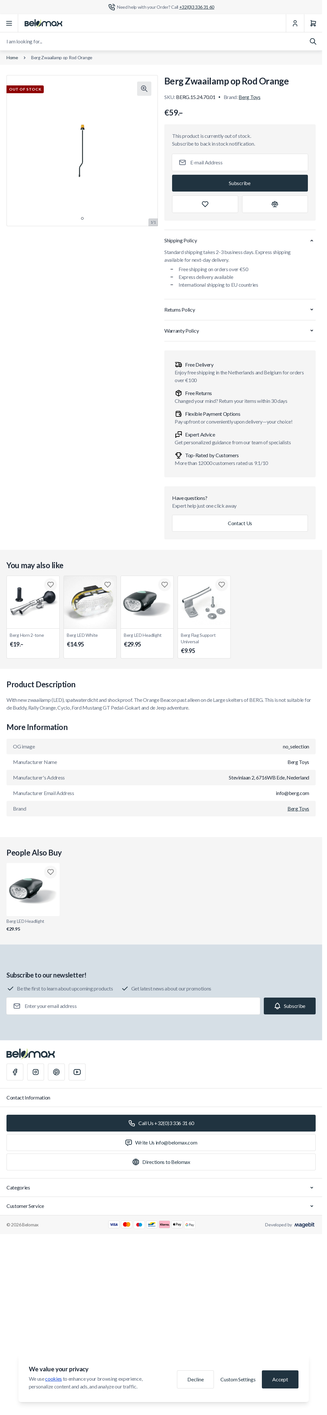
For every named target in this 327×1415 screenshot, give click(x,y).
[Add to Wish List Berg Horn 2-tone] (50, 584)
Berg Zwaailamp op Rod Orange (61, 57)
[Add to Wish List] (205, 204)
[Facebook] (14, 1072)
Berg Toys (249, 97)
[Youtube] (77, 1072)
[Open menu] (9, 23)
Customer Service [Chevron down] (161, 1206)
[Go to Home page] (43, 23)
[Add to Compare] (275, 204)
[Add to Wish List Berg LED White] (107, 584)
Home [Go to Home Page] (12, 57)
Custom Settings (237, 1379)
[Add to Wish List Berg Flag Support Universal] (221, 584)
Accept (280, 1379)
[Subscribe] (240, 183)
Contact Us (240, 523)
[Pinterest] (56, 1072)
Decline (195, 1379)
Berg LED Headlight (147, 640)
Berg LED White (90, 640)
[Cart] (313, 23)
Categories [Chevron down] (161, 1187)
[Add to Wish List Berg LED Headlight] (164, 584)
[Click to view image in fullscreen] (144, 89)
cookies (53, 1379)
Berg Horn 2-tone (33, 640)
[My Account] (295, 23)
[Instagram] (35, 1072)
